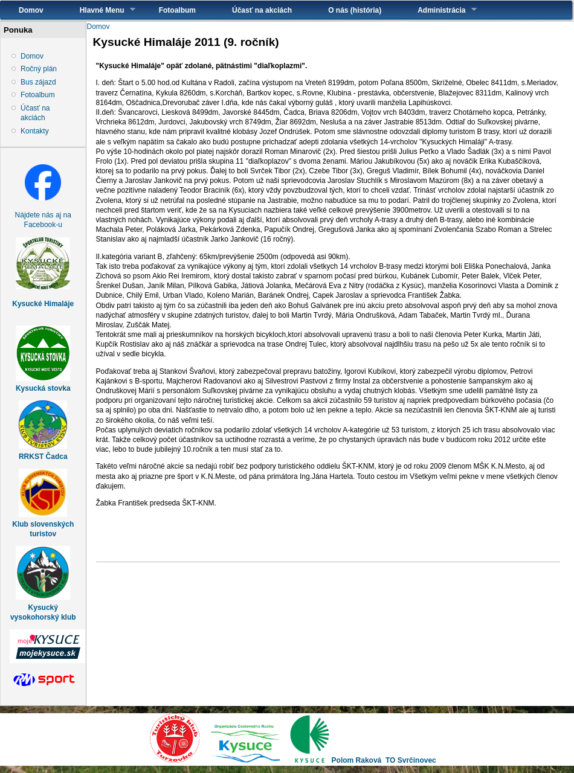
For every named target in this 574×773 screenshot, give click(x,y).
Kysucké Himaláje (43, 304)
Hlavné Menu (98, 9)
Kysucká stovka (43, 388)
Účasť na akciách (262, 10)
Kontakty (35, 131)
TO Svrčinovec (410, 760)
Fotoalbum (177, 10)
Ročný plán (39, 69)
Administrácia (437, 9)
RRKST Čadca (43, 456)
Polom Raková (357, 760)
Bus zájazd (38, 82)
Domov (31, 10)
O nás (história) (354, 10)
